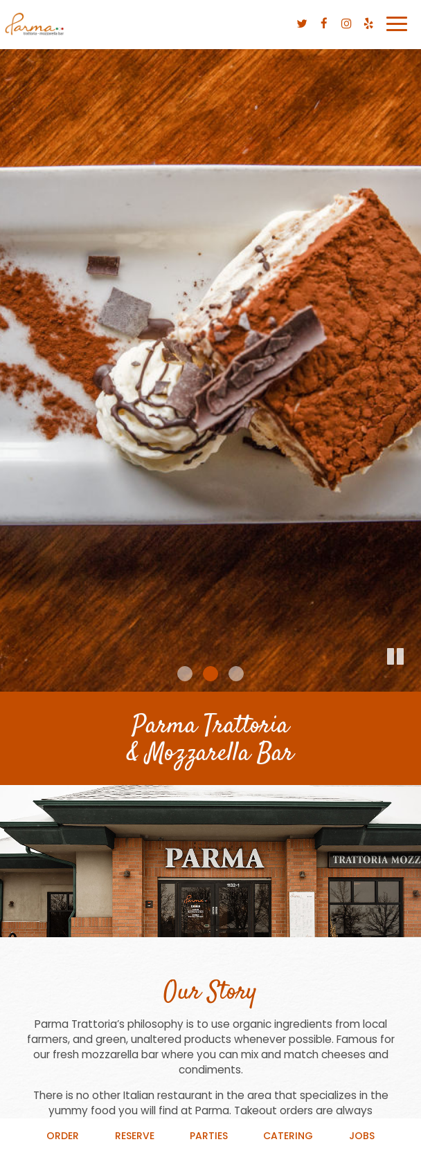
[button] (410, 681)
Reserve (134, 1136)
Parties (209, 1136)
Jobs (362, 1136)
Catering (288, 1136)
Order (62, 1136)
